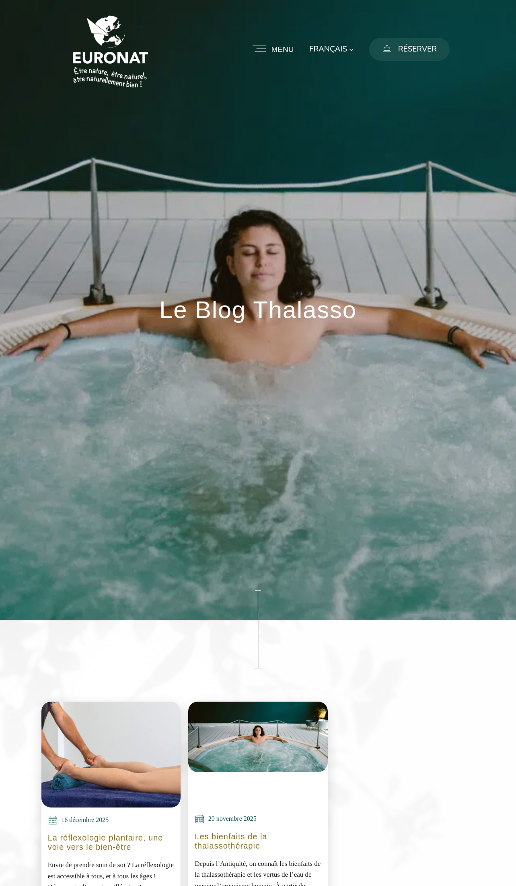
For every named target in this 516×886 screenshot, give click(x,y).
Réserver (417, 49)
